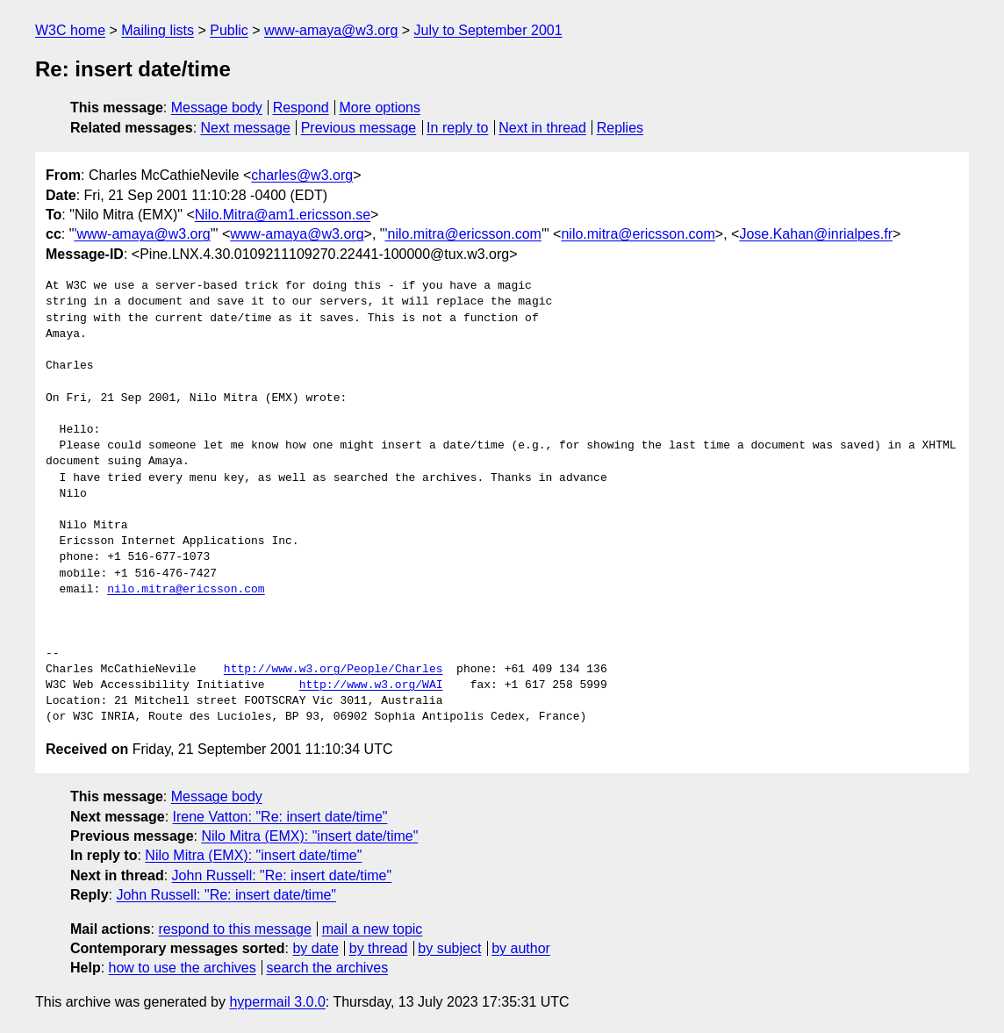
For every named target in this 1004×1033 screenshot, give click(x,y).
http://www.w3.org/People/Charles (333, 670)
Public (229, 30)
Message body (216, 107)
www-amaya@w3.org (331, 30)
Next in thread (542, 127)
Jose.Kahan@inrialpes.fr (816, 233)
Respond (301, 107)
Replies (620, 127)
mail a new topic (372, 929)
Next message (245, 127)
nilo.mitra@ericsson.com (637, 233)
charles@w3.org (302, 175)
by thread (378, 948)
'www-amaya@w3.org (142, 233)
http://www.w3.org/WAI (371, 685)
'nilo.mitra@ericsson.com (462, 233)
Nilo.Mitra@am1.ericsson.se (282, 214)
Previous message (359, 127)
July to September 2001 (488, 30)
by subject (449, 948)
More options (380, 107)
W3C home (70, 30)
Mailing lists (157, 30)
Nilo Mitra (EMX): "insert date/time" (309, 836)
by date (315, 948)
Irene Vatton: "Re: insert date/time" (280, 816)
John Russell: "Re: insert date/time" (282, 875)
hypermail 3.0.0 (277, 1001)
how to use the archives (182, 967)
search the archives (328, 967)
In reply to (457, 127)
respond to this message (234, 929)
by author (520, 948)
